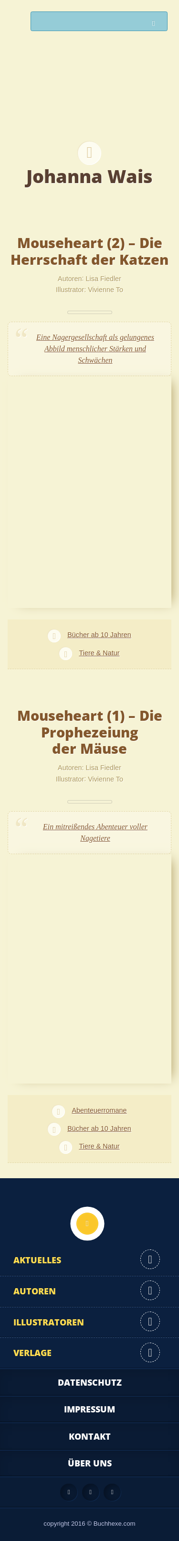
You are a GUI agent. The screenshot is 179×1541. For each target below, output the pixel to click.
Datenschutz (90, 1382)
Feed (68, 1492)
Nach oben (87, 1224)
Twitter (112, 1492)
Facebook (90, 1492)
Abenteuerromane (99, 1110)
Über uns (90, 1463)
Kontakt (90, 1436)
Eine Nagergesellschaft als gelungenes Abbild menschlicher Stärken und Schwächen (95, 348)
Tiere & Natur (99, 653)
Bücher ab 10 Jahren (99, 635)
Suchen (156, 23)
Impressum (89, 1409)
